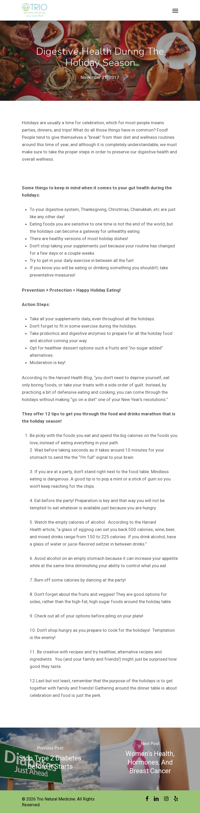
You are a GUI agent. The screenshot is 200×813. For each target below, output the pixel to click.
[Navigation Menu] (175, 10)
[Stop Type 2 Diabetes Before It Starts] (50, 759)
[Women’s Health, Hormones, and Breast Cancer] (150, 759)
